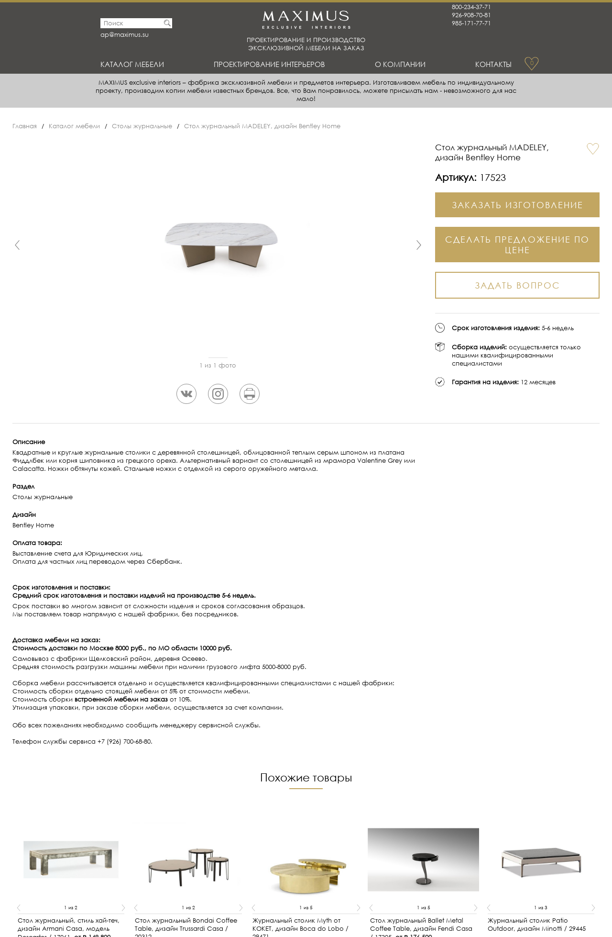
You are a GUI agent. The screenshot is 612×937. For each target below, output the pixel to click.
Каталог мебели (132, 64)
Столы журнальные (142, 126)
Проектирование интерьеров (269, 64)
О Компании (400, 64)
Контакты (493, 64)
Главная (24, 126)
